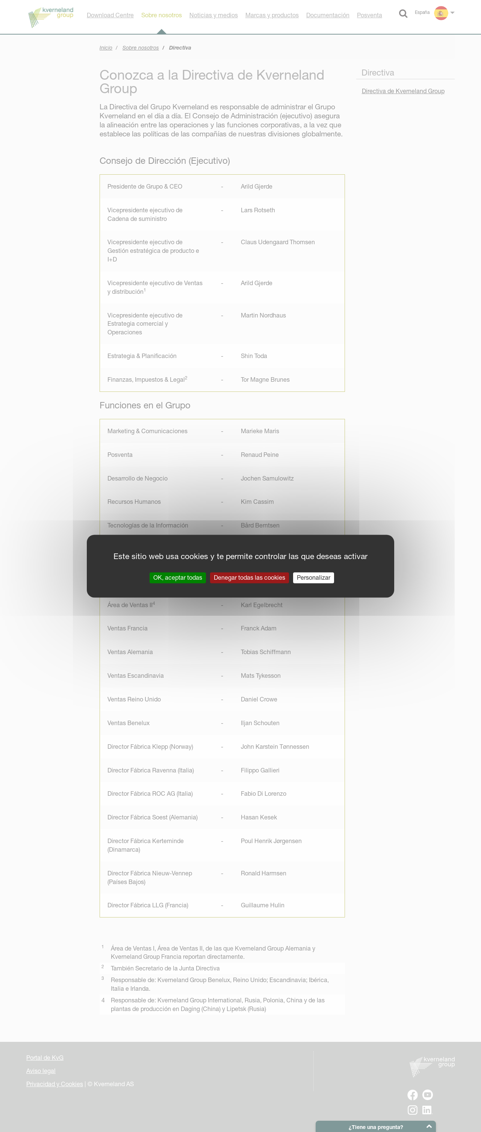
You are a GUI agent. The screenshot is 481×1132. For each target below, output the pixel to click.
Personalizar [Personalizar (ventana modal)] (313, 577)
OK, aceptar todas (177, 577)
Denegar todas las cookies (249, 577)
